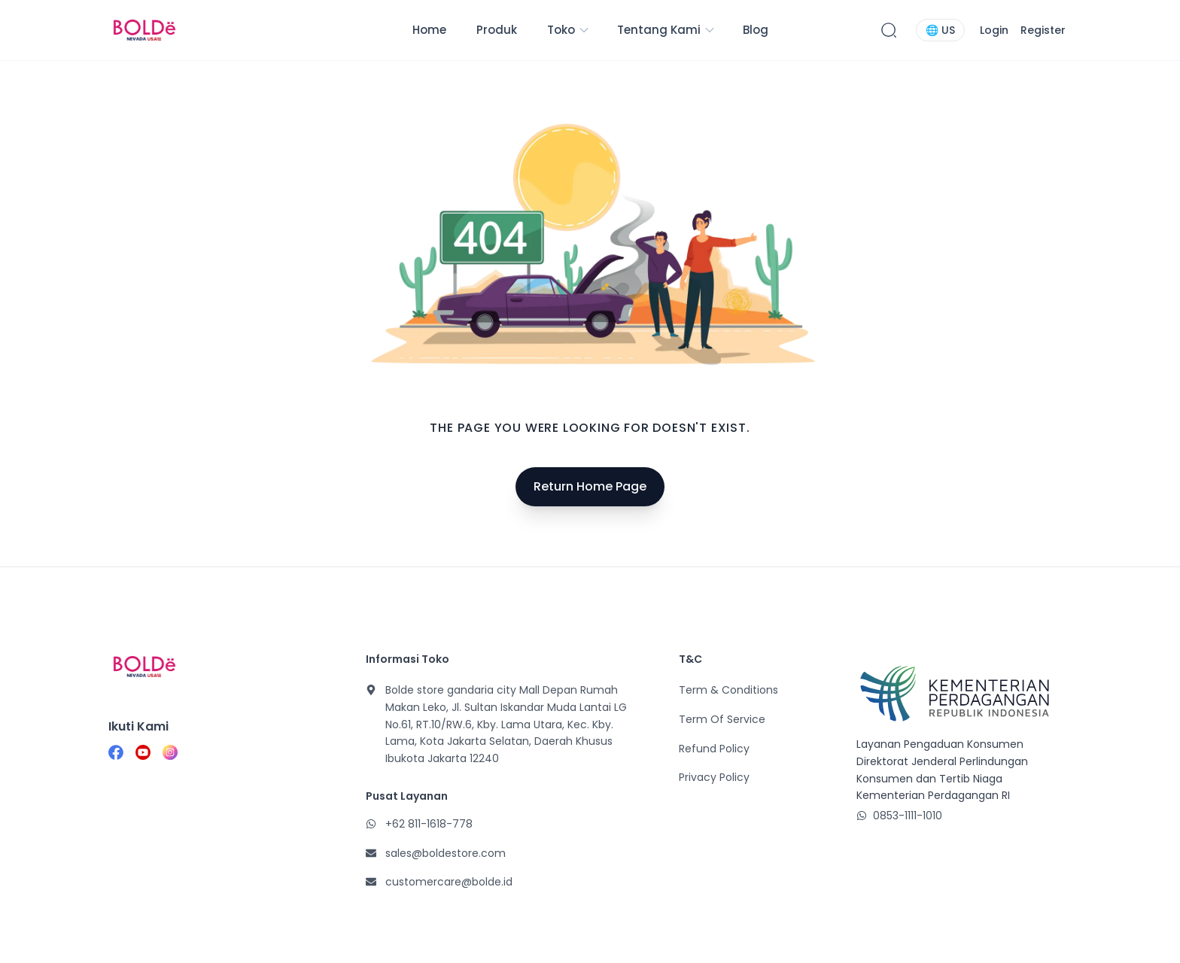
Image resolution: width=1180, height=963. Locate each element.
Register (1043, 30)
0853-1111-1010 (907, 815)
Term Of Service (722, 719)
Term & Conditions (728, 689)
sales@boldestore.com (445, 853)
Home (429, 30)
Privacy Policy (714, 777)
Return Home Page (590, 486)
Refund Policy (714, 748)
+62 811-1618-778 (429, 823)
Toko (568, 30)
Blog (755, 30)
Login (994, 30)
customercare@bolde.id (448, 881)
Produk (496, 30)
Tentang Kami (666, 30)
